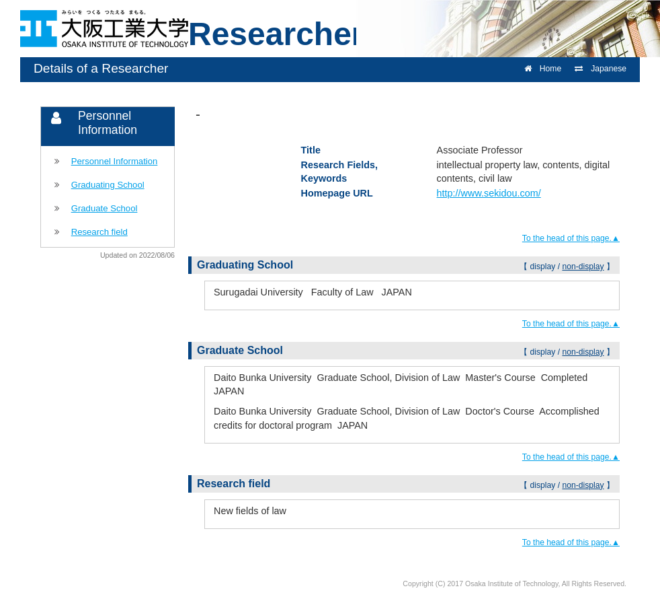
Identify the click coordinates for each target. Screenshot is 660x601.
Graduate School (104, 208)
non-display (583, 266)
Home (542, 68)
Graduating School (108, 185)
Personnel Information (114, 161)
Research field (99, 232)
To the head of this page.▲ (571, 238)
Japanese (600, 68)
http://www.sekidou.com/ (489, 193)
